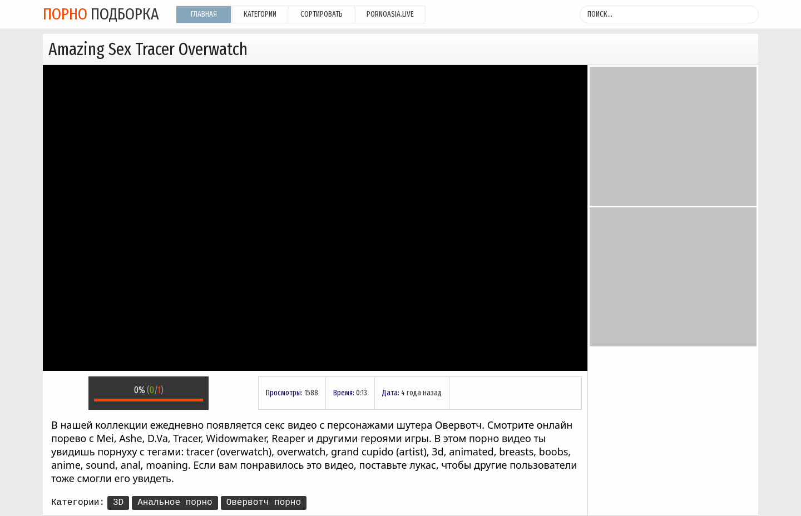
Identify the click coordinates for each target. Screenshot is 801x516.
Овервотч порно (263, 503)
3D (118, 503)
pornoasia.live (390, 14)
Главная (204, 14)
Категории (260, 14)
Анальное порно (174, 503)
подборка (101, 14)
